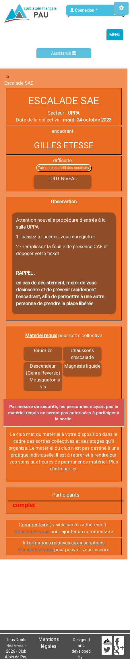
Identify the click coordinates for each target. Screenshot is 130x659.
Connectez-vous (31, 531)
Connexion (84, 10)
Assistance (63, 53)
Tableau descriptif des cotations (63, 168)
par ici (69, 469)
